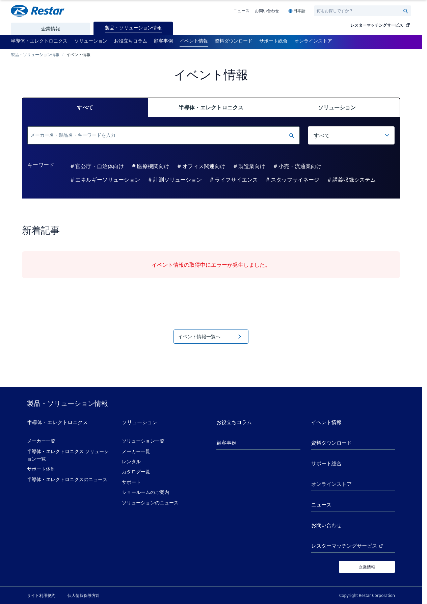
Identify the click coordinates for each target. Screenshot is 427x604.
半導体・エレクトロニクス (57, 422)
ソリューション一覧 (143, 441)
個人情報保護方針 (84, 595)
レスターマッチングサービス (380, 25)
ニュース (241, 10)
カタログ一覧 (136, 471)
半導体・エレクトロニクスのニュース (67, 479)
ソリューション (139, 422)
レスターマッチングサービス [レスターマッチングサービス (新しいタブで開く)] (347, 546)
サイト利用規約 (41, 595)
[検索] (158, 135)
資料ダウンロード (331, 442)
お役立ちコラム (234, 422)
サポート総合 (326, 463)
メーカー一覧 (41, 441)
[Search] (360, 10)
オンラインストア (331, 484)
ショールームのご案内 (145, 492)
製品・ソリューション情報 (35, 54)
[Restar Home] (37, 11)
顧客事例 (226, 442)
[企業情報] (367, 567)
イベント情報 (326, 422)
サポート (131, 482)
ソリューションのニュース (150, 502)
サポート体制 (41, 469)
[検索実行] (291, 135)
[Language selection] (297, 10)
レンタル (131, 461)
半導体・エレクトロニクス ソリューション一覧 (68, 455)
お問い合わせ (267, 10)
